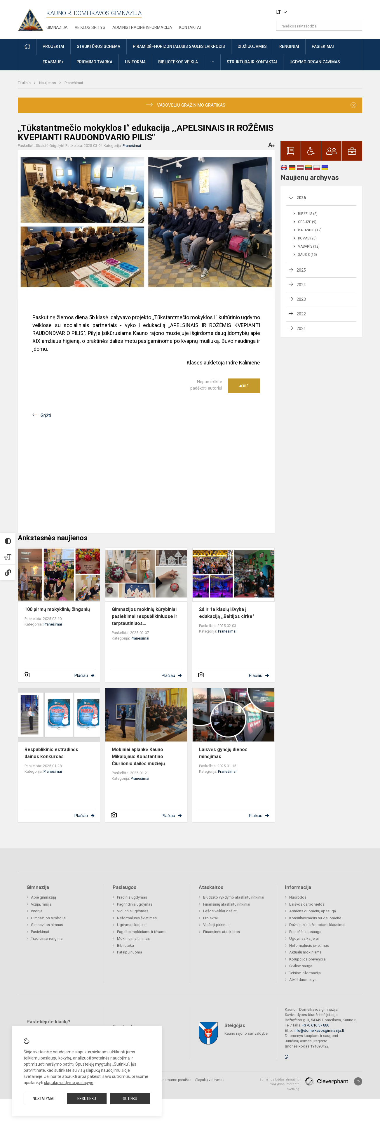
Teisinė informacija (305, 973)
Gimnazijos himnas (47, 925)
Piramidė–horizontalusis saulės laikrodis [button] (179, 46)
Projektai (210, 918)
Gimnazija (57, 27)
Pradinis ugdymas (132, 897)
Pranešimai (74, 83)
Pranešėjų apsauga (305, 932)
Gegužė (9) (307, 222)
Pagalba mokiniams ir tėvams (141, 932)
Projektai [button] (53, 46)
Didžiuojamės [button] (252, 46)
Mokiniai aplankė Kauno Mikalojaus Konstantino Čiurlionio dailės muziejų (138, 756)
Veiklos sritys (90, 27)
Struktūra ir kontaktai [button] (252, 62)
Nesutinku (86, 1098)
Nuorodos (297, 897)
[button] (322, 12)
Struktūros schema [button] (98, 46)
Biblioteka (125, 945)
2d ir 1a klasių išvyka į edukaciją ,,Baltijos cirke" (226, 613)
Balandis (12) (310, 230)
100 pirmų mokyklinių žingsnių (57, 609)
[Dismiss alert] (353, 105)
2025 (301, 270)
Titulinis (25, 83)
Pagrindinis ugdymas (134, 904)
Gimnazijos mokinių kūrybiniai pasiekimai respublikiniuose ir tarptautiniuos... (144, 616)
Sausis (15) (307, 255)
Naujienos (48, 83)
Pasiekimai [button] (323, 46)
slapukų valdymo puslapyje (68, 1082)
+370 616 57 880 (315, 1025)
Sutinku (130, 1098)
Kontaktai (190, 27)
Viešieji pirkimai (216, 925)
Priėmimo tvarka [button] (94, 62)
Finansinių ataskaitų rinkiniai (226, 904)
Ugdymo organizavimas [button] (315, 62)
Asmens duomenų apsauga (312, 911)
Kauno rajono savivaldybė (246, 1033)
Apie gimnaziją (43, 897)
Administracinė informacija (142, 27)
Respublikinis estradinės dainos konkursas (51, 753)
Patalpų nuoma (129, 952)
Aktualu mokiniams (305, 952)
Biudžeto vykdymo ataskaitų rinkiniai (233, 897)
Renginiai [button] (289, 46)
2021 (301, 328)
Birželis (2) (308, 214)
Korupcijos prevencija (307, 959)
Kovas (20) (307, 238)
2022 (301, 314)
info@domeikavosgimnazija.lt (319, 1030)
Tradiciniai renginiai (47, 938)
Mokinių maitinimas (133, 938)
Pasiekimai (40, 932)
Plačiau (81, 675)
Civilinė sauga (300, 966)
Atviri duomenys (302, 979)
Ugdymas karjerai (132, 925)
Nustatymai (43, 1098)
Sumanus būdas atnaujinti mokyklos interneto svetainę (279, 1084)
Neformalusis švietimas (137, 918)
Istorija (36, 911)
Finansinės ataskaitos (221, 932)
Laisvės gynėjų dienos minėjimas (223, 753)
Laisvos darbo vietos (307, 904)
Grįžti (46, 415)
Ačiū (244, 386)
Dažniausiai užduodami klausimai (317, 925)
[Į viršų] (358, 1081)
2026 (301, 197)
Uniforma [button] (135, 62)
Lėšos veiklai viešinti (220, 911)
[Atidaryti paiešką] (356, 26)
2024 (301, 284)
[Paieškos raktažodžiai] (319, 26)
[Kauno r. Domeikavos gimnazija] (32, 18)
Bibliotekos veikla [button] (178, 62)
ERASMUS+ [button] (53, 62)
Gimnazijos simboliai (48, 918)
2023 (301, 299)
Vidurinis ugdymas (132, 911)
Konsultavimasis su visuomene (315, 918)
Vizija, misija (41, 904)
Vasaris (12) (309, 246)
